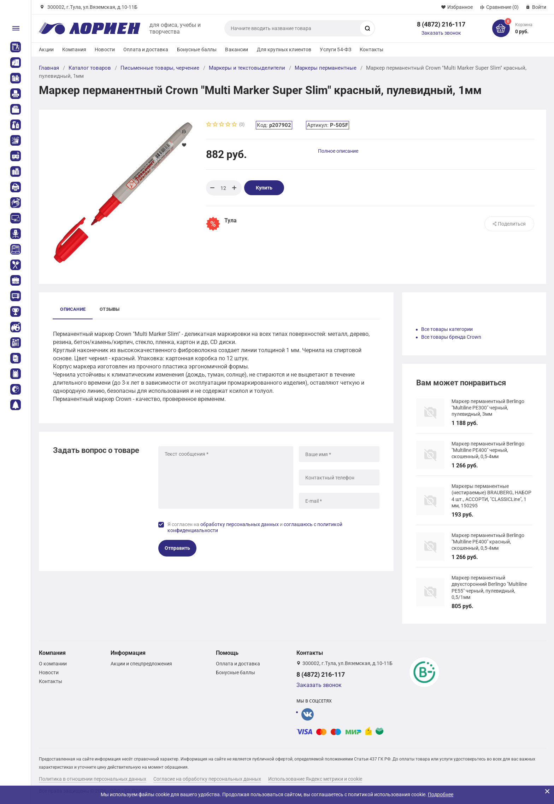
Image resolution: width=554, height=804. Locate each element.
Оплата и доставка (145, 49)
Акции (46, 49)
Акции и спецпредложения (141, 663)
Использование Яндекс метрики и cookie (315, 779)
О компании (53, 663)
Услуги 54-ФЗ (335, 49)
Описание (73, 309)
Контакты (371, 49)
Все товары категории (447, 329)
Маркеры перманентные (325, 68)
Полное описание (338, 151)
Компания (74, 49)
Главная (49, 68)
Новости (105, 49)
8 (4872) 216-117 (441, 24)
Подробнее (440, 794)
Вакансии (236, 49)
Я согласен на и (254, 528)
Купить (264, 188)
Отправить (177, 548)
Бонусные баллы (197, 49)
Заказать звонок (441, 33)
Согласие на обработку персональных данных (207, 779)
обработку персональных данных (239, 524)
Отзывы (109, 309)
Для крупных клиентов (284, 49)
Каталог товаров (90, 68)
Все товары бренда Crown (451, 337)
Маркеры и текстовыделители (247, 68)
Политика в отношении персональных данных (92, 779)
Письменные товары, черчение (159, 68)
